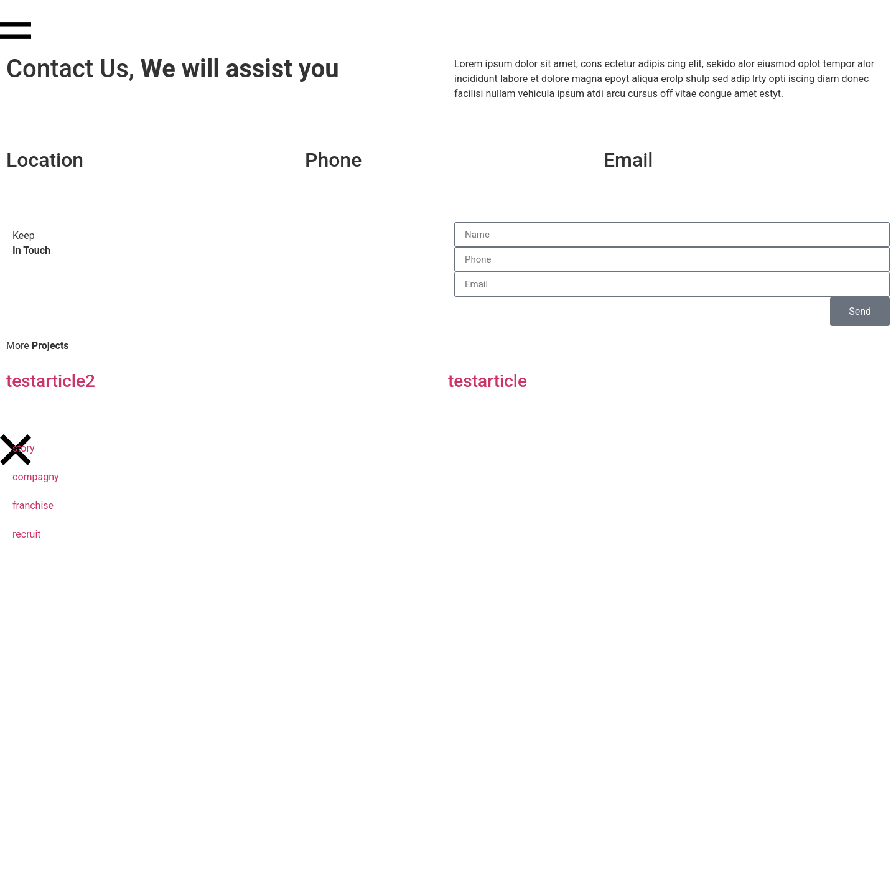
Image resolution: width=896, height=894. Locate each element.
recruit (26, 534)
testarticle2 (50, 381)
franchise (33, 505)
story (23, 448)
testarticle (487, 381)
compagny (35, 477)
